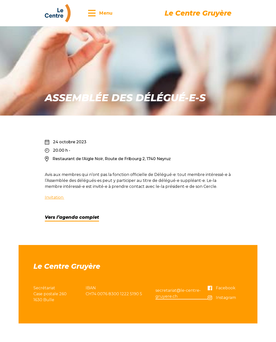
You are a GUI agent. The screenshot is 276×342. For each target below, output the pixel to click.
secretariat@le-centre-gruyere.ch (178, 293)
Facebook (221, 288)
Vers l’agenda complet (72, 217)
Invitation (54, 197)
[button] (100, 13)
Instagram (222, 297)
